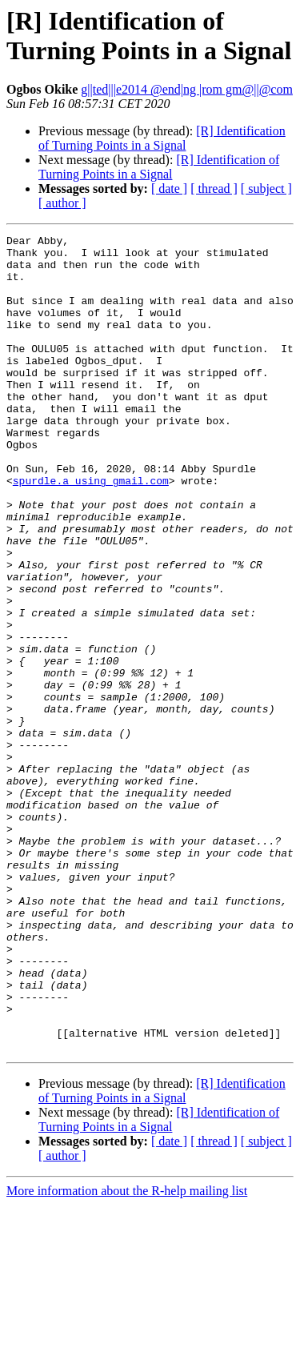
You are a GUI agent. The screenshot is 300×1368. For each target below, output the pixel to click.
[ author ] (62, 203)
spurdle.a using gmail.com (91, 531)
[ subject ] (266, 188)
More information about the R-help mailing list (126, 1354)
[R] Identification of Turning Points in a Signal (162, 138)
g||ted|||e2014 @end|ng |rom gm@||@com (187, 89)
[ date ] (169, 188)
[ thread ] (214, 188)
